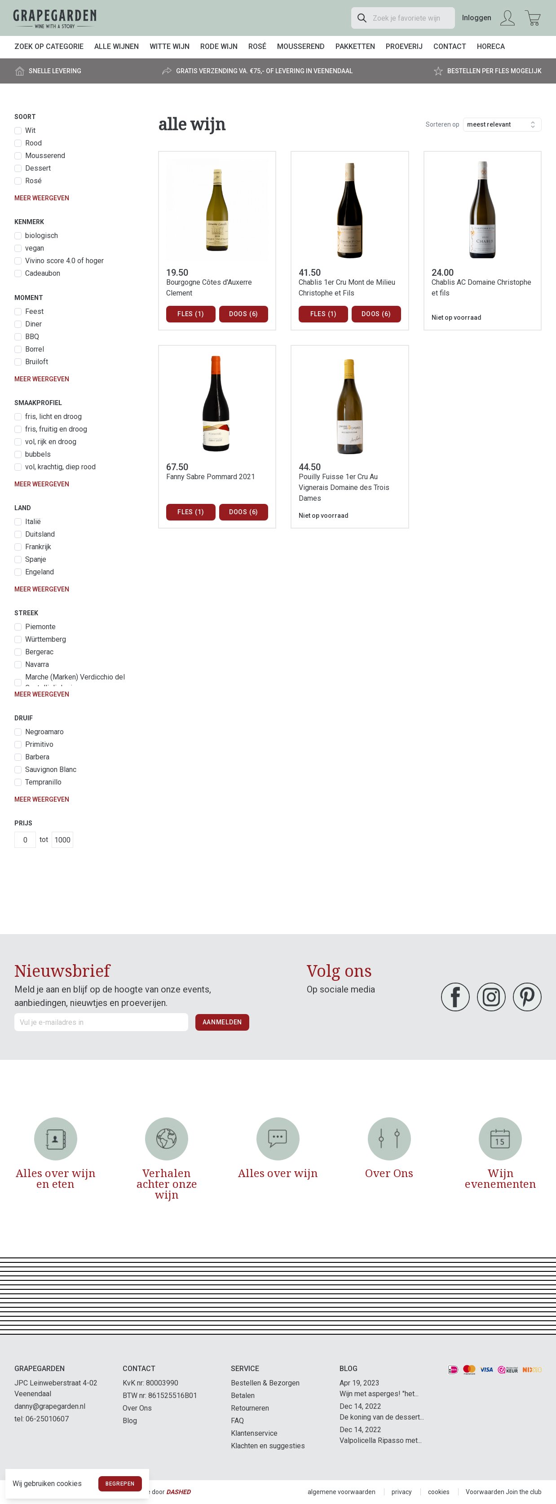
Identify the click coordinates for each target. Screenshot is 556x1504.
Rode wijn (219, 46)
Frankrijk (38, 546)
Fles (190, 314)
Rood (33, 143)
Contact (449, 46)
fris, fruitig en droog (56, 429)
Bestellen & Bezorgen (265, 1383)
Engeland (39, 572)
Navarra (37, 664)
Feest (34, 311)
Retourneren (250, 1408)
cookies (439, 1491)
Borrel (34, 349)
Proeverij (404, 46)
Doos (243, 314)
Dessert (38, 168)
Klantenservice (254, 1433)
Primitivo (39, 744)
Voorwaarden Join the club (504, 1491)
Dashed (178, 1491)
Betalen (243, 1395)
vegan (34, 248)
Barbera (37, 757)
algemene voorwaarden (341, 1491)
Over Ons (137, 1408)
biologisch (41, 235)
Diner (33, 324)
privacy (402, 1491)
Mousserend (301, 46)
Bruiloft (36, 361)
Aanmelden (222, 1022)
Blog (130, 1420)
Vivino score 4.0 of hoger (64, 260)
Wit (30, 130)
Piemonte (40, 626)
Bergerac (39, 652)
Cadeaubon (42, 273)
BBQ (32, 336)
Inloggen (476, 17)
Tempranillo (43, 782)
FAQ (237, 1420)
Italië (33, 521)
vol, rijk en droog (50, 441)
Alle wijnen (116, 46)
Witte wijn (170, 46)
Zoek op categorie (49, 46)
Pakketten (355, 46)
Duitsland (40, 534)
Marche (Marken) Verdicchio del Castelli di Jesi (75, 682)
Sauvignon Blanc (50, 769)
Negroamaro (44, 732)
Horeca (491, 46)
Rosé (257, 46)
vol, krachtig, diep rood (60, 467)
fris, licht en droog (53, 416)
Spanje (35, 559)
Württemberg (45, 639)
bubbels (38, 454)
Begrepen (120, 1484)
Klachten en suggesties (268, 1446)
